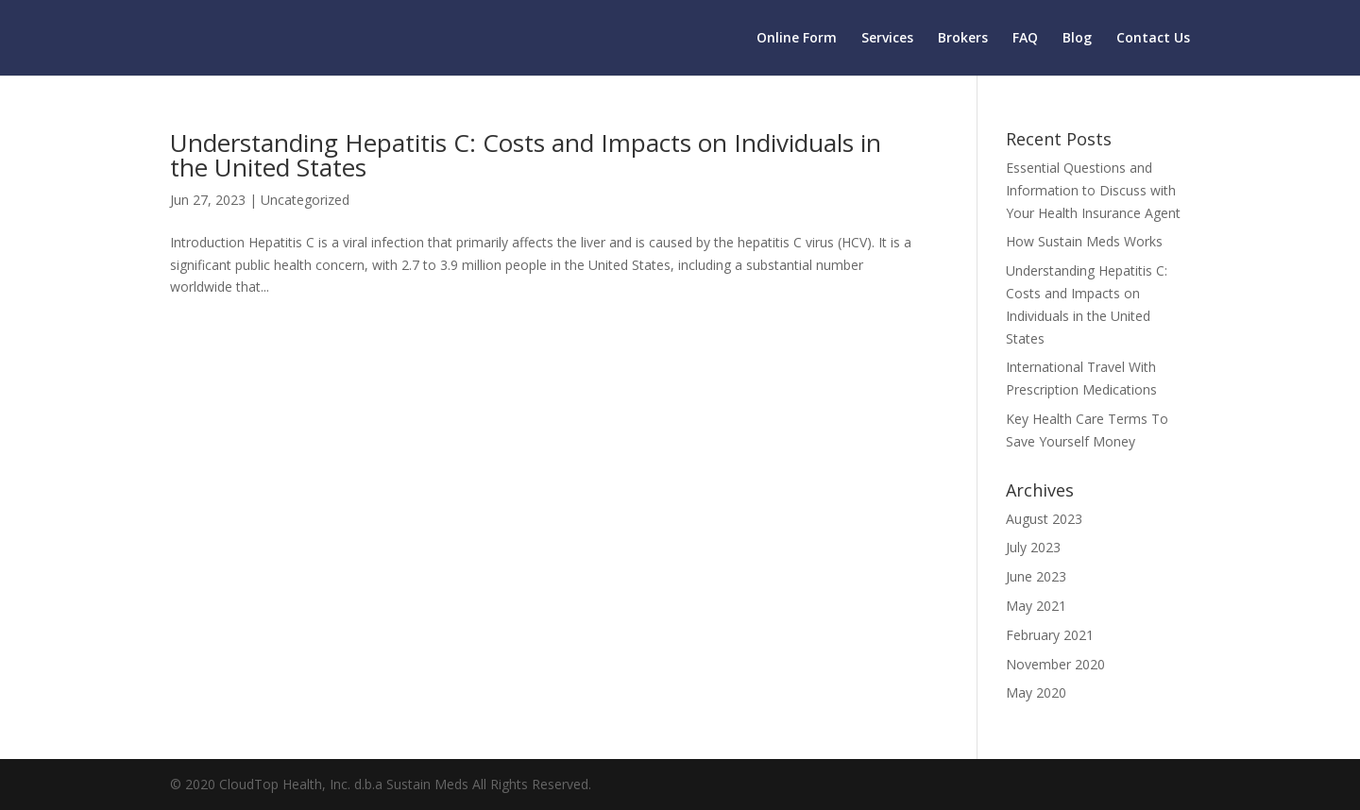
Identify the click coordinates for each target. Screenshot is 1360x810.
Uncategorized (305, 200)
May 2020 (1036, 692)
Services (887, 38)
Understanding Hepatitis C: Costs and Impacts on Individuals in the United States (525, 155)
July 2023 (1033, 547)
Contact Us (1153, 38)
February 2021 (1050, 635)
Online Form (796, 38)
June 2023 (1036, 576)
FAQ (1025, 38)
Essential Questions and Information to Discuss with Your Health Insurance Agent (1093, 190)
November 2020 (1055, 664)
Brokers (963, 38)
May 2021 (1036, 606)
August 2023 (1044, 519)
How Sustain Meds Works (1084, 241)
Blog (1077, 38)
